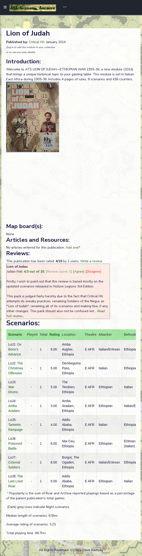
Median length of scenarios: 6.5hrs (32, 515)
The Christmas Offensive (15, 368)
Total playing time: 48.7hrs (26, 533)
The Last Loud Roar (15, 481)
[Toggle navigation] (63, 7)
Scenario (15, 334)
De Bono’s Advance (14, 349)
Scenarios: (23, 323)
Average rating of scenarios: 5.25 (31, 524)
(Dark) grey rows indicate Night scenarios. (38, 507)
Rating (54, 334)
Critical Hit (36, 42)
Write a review (91, 261)
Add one (72, 247)
